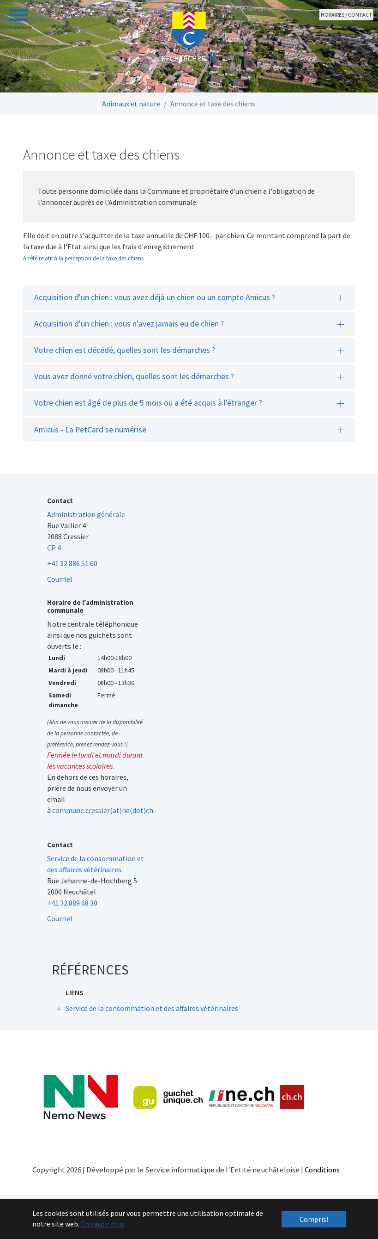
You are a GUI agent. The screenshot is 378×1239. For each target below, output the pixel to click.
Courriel (59, 579)
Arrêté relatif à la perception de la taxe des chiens (83, 258)
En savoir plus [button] (102, 1223)
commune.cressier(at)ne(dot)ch (102, 810)
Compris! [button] (314, 1219)
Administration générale (86, 514)
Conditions (322, 1170)
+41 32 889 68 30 (72, 902)
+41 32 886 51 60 (72, 563)
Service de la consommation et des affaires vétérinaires (152, 1008)
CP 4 (54, 547)
